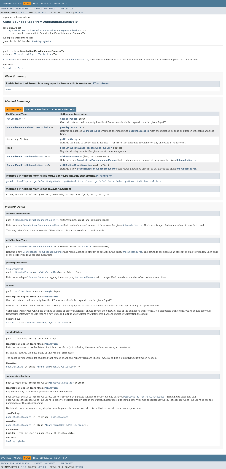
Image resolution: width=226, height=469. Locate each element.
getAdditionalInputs (18, 181)
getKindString (69, 139)
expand (64, 119)
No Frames (49, 9)
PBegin (63, 30)
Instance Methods (37, 109)
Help (64, 3)
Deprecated (46, 3)
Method (42, 12)
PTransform (20, 54)
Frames (38, 9)
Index (57, 3)
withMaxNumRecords (71, 156)
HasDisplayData (41, 41)
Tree (35, 3)
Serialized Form (13, 68)
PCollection (73, 30)
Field (23, 12)
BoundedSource (15, 127)
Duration (86, 165)
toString (142, 181)
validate (155, 181)
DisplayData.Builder (99, 148)
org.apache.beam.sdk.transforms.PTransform (32, 30)
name (8, 89)
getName (130, 181)
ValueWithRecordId (36, 127)
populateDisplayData (72, 148)
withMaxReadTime (70, 165)
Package (17, 3)
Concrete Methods (63, 109)
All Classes (67, 9)
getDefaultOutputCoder (48, 181)
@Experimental (14, 269)
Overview (6, 3)
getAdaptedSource (70, 127)
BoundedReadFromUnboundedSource (26, 156)
